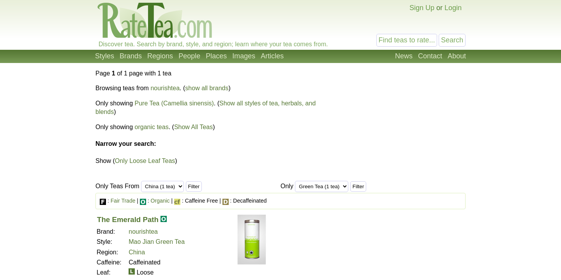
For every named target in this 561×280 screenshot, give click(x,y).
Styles (104, 56)
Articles (272, 56)
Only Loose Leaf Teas (145, 161)
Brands (131, 56)
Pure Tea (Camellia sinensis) (174, 103)
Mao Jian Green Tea (157, 241)
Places (216, 56)
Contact (430, 56)
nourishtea (165, 88)
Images (243, 56)
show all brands (206, 88)
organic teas (152, 127)
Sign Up (421, 8)
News (404, 56)
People (189, 56)
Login (453, 8)
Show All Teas (193, 127)
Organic (160, 201)
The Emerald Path (128, 219)
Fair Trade (123, 201)
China (137, 252)
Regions (160, 56)
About (457, 56)
